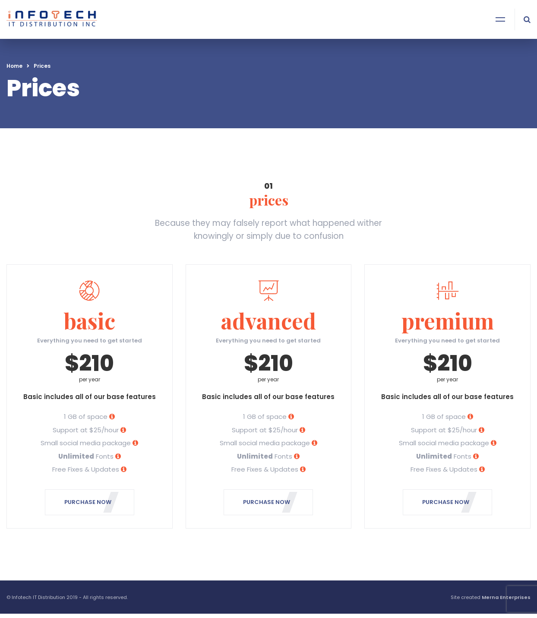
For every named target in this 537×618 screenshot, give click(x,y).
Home (14, 66)
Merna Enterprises (506, 597)
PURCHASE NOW (91, 502)
